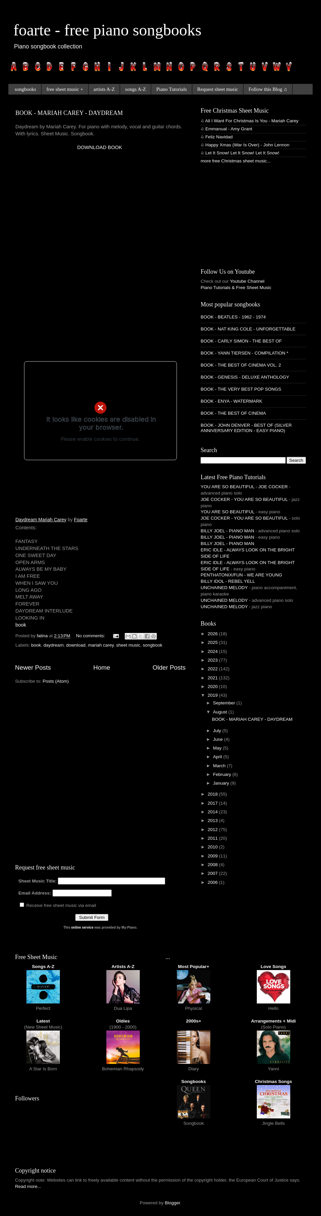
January (221, 783)
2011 (213, 838)
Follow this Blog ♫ (267, 89)
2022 (213, 668)
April (218, 756)
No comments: (91, 635)
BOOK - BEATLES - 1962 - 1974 (233, 316)
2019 (213, 695)
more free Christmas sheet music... (236, 160)
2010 (213, 846)
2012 (213, 829)
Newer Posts (33, 667)
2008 (213, 864)
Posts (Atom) (56, 681)
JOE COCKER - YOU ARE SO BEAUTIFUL (244, 499)
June (218, 739)
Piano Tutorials (171, 89)
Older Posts (169, 667)
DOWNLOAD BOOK (99, 147)
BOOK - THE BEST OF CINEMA (233, 413)
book (20, 625)
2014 (213, 811)
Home (101, 667)
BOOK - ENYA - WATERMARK (231, 401)
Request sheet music (217, 89)
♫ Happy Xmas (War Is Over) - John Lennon (245, 144)
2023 (213, 660)
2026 (213, 633)
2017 (213, 803)
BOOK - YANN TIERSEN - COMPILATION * (244, 353)
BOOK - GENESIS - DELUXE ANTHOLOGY (245, 377)
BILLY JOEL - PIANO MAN (227, 530)
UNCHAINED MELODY (224, 587)
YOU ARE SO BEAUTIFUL (227, 511)
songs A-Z (135, 89)
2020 (213, 686)
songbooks (25, 89)
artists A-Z (104, 89)
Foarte (80, 519)
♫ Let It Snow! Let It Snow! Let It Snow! (240, 152)
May (218, 748)
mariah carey (101, 645)
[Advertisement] (78, 229)
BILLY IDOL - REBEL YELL (228, 581)
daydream (53, 645)
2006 (213, 882)
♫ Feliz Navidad (217, 136)
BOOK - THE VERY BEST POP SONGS (241, 389)
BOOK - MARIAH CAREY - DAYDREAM (69, 113)
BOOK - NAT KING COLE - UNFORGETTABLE (248, 328)
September (224, 702)
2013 (213, 820)
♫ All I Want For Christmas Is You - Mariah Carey (249, 120)
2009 (213, 855)
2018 (213, 794)
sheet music (128, 645)
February (222, 774)
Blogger (172, 1202)
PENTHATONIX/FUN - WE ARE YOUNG (241, 574)
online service (82, 927)
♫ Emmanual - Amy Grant (226, 128)
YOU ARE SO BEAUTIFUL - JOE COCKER (244, 486)
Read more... (28, 1186)
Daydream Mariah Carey (41, 519)
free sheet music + (64, 89)
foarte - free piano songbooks (107, 30)
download (76, 645)
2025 (213, 642)
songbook (153, 645)
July (217, 730)
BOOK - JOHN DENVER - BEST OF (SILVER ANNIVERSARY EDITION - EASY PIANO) (246, 428)
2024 (213, 651)
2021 (213, 677)
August (220, 711)
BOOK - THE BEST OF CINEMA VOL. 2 (241, 365)
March (220, 765)
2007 (213, 873)
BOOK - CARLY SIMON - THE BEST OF (241, 341)
